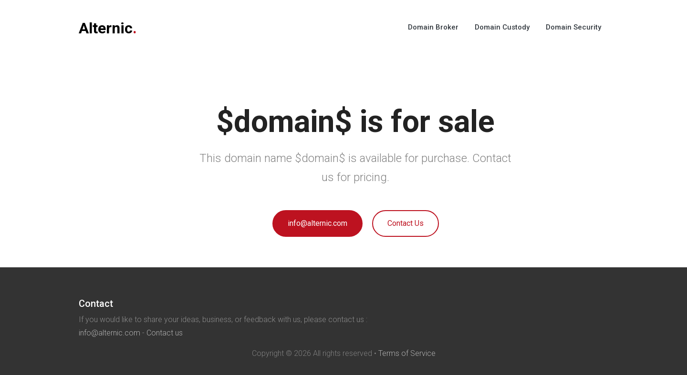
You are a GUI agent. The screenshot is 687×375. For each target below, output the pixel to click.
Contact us (164, 332)
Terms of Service (407, 353)
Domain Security (573, 27)
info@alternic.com (317, 223)
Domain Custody (502, 27)
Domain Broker (433, 27)
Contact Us (405, 223)
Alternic (108, 28)
